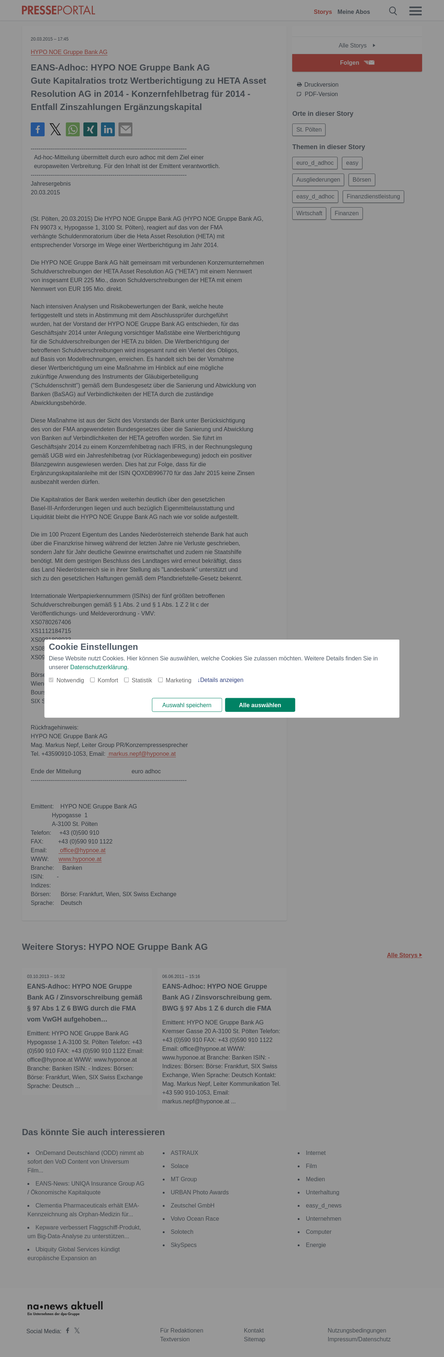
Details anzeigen (221, 679)
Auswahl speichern (186, 705)
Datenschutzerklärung (98, 667)
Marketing (178, 680)
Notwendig (70, 680)
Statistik (142, 680)
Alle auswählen (260, 705)
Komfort (108, 680)
